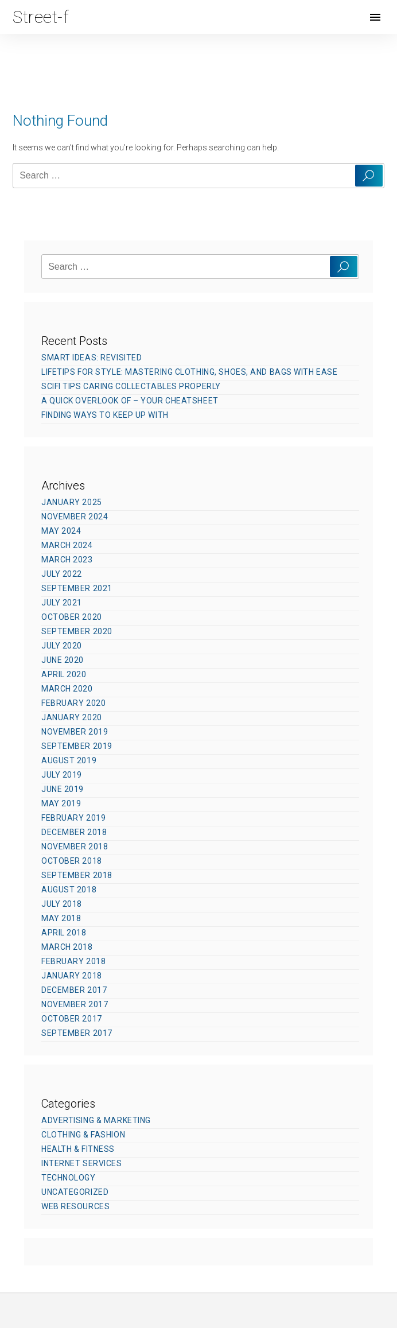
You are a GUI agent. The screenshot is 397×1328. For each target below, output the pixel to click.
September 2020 (76, 631)
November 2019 (74, 731)
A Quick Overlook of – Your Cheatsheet (130, 400)
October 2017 (71, 1018)
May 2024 (61, 530)
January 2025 (71, 502)
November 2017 (74, 1004)
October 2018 (71, 860)
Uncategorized (74, 1192)
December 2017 (74, 990)
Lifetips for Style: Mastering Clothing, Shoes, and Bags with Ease (189, 371)
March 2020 (67, 688)
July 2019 (61, 774)
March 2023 (67, 559)
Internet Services (81, 1163)
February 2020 (73, 703)
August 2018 (68, 889)
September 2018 (76, 875)
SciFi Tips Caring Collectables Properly (131, 386)
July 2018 (61, 903)
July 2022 (61, 573)
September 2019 (76, 746)
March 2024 (67, 545)
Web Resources (75, 1206)
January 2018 (71, 975)
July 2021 (61, 602)
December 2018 (74, 832)
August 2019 (68, 760)
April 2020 (64, 674)
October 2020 (71, 617)
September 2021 (76, 588)
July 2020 (61, 645)
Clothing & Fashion (83, 1134)
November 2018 (74, 846)
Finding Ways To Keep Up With (105, 415)
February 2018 (73, 961)
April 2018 (64, 932)
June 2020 (62, 660)
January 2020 (71, 717)
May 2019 (61, 803)
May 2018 (61, 918)
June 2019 (62, 789)
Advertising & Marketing (96, 1120)
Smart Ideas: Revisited (91, 357)
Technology (68, 1177)
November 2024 (74, 516)
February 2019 (73, 817)
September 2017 (76, 1033)
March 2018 (67, 947)
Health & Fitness (78, 1149)
